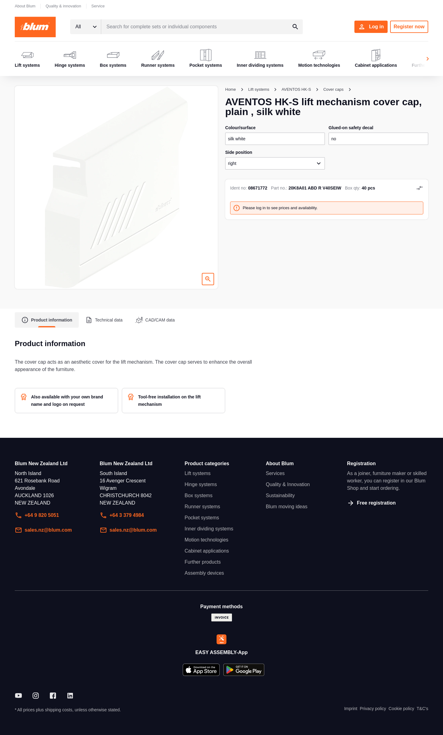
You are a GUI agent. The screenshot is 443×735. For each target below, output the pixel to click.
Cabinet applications (207, 550)
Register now (409, 26)
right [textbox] (232, 163)
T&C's (422, 708)
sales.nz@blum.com (43, 530)
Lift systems (197, 473)
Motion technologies (206, 539)
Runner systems (202, 506)
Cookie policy (401, 708)
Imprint (350, 708)
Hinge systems (201, 484)
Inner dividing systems (209, 528)
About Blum (25, 6)
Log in (371, 26)
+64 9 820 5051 (37, 515)
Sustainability (280, 495)
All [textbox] (78, 26)
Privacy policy (373, 708)
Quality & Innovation (288, 484)
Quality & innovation (63, 6)
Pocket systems (202, 517)
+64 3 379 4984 (122, 515)
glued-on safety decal (351, 127)
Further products (203, 562)
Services (275, 473)
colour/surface (240, 127)
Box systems (199, 495)
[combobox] (85, 26)
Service (98, 6)
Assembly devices (204, 573)
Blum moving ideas (286, 506)
